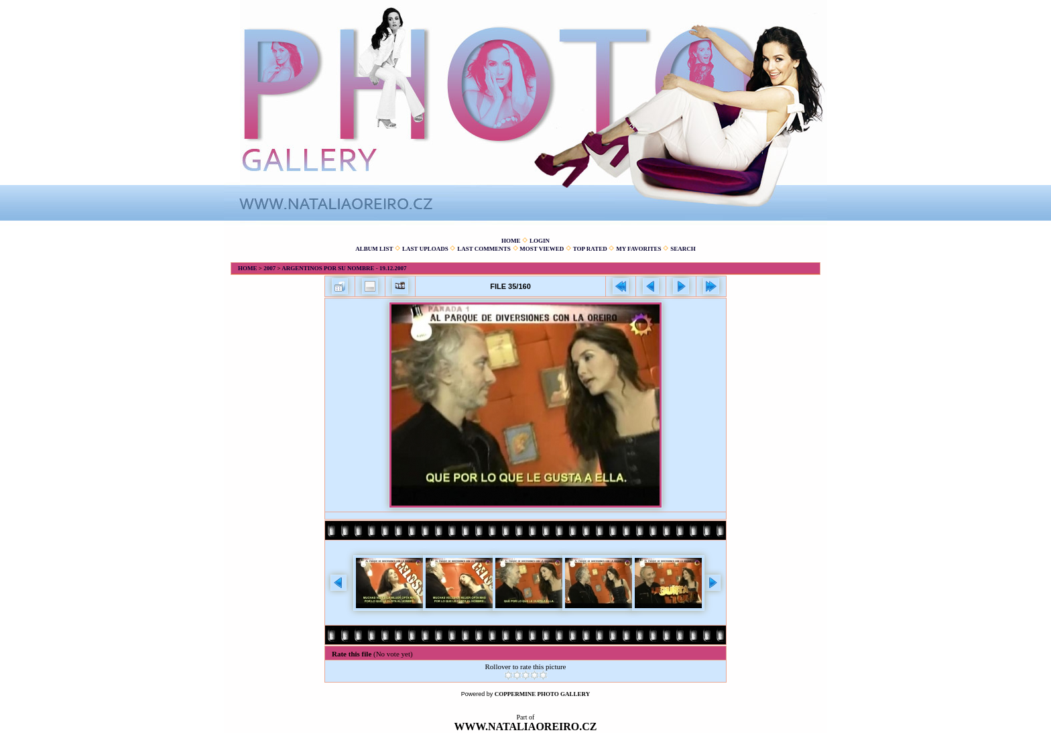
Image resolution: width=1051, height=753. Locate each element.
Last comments (484, 248)
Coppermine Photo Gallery (543, 694)
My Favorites (638, 248)
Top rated (590, 248)
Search (683, 248)
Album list (374, 248)
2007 (269, 268)
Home (511, 240)
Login (540, 240)
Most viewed (541, 248)
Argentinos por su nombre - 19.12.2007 (344, 268)
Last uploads (425, 248)
